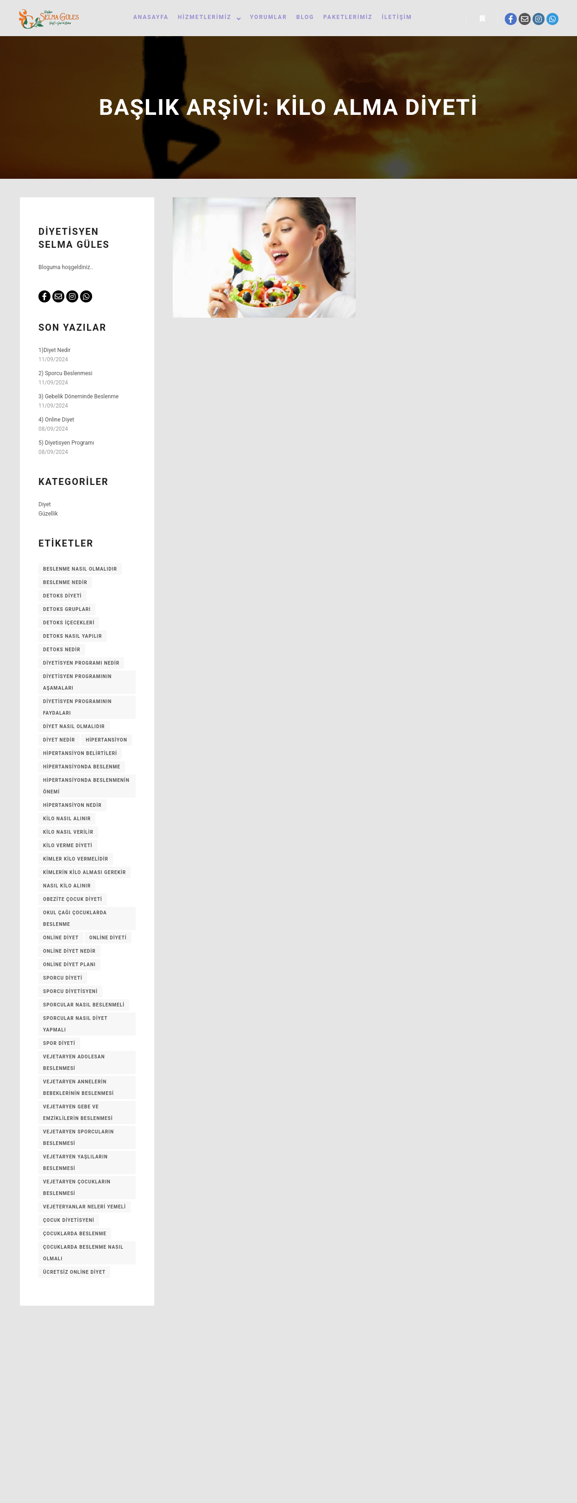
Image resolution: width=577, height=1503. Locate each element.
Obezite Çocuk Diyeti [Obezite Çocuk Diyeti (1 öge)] (72, 901)
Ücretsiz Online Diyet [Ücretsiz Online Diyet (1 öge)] (74, 1274)
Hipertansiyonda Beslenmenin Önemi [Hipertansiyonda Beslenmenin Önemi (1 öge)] (86, 788)
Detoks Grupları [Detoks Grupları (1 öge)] (67, 611)
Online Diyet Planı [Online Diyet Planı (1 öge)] (69, 966)
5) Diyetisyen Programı (66, 444)
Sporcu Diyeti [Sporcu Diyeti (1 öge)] (62, 979)
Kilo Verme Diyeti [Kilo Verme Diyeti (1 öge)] (68, 847)
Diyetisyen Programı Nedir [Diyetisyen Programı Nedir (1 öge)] (81, 664)
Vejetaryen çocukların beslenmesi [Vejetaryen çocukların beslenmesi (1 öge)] (77, 1189)
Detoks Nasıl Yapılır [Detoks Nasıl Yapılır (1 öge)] (72, 638)
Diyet (44, 506)
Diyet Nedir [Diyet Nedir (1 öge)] (59, 741)
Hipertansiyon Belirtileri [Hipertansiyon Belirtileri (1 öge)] (80, 755)
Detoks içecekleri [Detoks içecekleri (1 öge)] (68, 624)
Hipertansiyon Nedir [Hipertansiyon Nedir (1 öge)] (72, 807)
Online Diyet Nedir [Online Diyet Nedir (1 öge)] (69, 953)
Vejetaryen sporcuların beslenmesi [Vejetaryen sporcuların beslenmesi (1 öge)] (78, 1139)
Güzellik (48, 515)
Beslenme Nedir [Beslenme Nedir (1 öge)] (65, 584)
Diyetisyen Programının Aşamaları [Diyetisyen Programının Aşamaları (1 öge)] (77, 684)
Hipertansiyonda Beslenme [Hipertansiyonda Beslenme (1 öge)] (81, 768)
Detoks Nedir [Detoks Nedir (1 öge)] (62, 651)
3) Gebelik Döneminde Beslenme (78, 398)
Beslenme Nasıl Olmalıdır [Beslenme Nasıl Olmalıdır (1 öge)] (80, 570)
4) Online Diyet (56, 421)
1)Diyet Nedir (54, 352)
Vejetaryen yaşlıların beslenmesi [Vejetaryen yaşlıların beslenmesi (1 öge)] (75, 1164)
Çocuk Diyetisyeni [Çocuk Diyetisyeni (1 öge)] (68, 1222)
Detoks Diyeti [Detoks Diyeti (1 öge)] (62, 597)
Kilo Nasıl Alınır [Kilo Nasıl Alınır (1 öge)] (67, 820)
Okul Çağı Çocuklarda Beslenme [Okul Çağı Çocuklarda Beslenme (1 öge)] (75, 920)
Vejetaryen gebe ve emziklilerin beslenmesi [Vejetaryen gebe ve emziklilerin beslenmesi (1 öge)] (78, 1114)
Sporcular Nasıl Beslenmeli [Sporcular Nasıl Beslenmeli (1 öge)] (84, 1006)
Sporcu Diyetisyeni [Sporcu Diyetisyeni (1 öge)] (70, 993)
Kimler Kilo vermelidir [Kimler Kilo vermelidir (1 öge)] (75, 860)
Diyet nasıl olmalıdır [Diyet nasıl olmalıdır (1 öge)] (74, 728)
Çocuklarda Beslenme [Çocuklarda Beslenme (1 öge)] (75, 1235)
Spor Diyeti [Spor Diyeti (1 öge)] (59, 1045)
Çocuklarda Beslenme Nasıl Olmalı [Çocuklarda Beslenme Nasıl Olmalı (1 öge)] (83, 1254)
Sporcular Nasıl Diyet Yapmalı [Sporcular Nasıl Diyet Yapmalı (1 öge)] (75, 1026)
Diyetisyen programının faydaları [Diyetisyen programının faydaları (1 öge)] (77, 709)
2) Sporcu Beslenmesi (65, 375)
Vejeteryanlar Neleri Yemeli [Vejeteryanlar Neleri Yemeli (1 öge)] (84, 1208)
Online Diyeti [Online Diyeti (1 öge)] (108, 939)
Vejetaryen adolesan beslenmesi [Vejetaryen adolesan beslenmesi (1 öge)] (74, 1064)
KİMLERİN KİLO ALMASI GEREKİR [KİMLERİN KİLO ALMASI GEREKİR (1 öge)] (84, 874)
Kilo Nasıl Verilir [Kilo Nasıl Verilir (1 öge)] (68, 833)
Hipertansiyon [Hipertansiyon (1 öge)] (106, 741)
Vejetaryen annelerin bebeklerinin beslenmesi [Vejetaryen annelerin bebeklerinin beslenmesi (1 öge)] (78, 1089)
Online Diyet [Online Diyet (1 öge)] (61, 939)
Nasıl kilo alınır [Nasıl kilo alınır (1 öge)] (67, 887)
